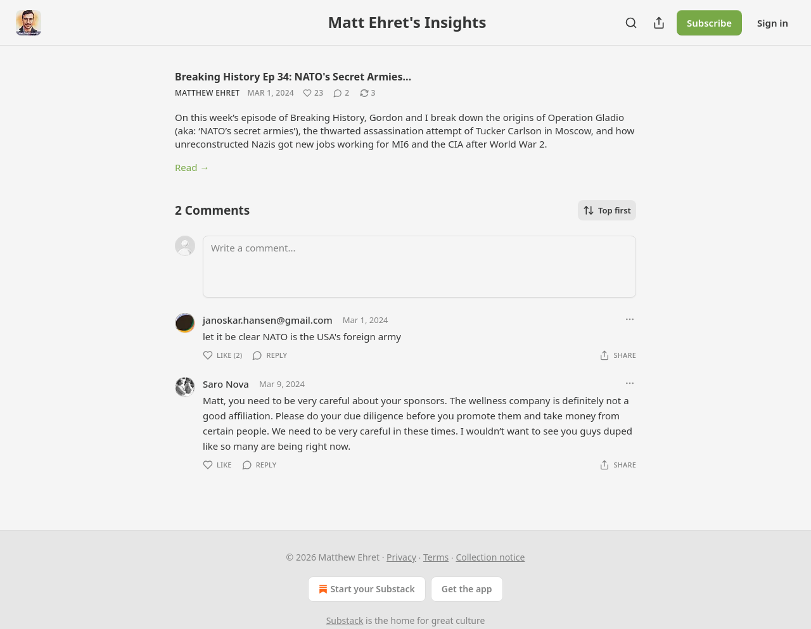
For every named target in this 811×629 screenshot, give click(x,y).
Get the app (467, 589)
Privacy (401, 557)
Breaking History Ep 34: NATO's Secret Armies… (293, 77)
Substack (345, 620)
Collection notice (490, 557)
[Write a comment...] (419, 267)
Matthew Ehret (207, 92)
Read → (192, 167)
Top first (607, 210)
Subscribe (709, 22)
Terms (436, 557)
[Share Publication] (659, 22)
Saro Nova (226, 384)
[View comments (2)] (341, 93)
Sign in (772, 22)
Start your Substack (365, 589)
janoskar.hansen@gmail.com (268, 320)
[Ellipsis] (630, 319)
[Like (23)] (313, 93)
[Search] (631, 22)
